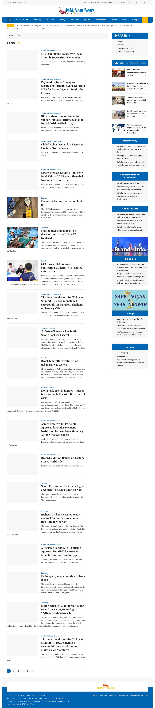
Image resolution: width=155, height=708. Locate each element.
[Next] (32, 671)
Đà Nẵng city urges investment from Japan (63, 577)
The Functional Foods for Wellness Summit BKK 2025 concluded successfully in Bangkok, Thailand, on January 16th (62, 302)
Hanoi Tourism (124, 26)
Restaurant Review (48, 328)
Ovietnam (125, 2)
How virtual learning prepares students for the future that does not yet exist (130, 393)
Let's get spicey (122, 383)
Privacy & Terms (136, 695)
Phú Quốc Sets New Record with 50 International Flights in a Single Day (130, 280)
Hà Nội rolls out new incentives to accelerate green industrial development (129, 196)
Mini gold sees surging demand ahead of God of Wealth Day (136, 100)
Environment (100, 20)
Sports (87, 20)
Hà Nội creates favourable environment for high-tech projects (137, 113)
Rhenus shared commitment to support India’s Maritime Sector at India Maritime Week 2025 (62, 119)
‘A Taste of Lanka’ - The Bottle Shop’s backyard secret (59, 333)
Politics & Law (22, 20)
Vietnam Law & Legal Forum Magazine (97, 2)
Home (11, 35)
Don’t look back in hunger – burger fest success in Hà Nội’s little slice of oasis (63, 394)
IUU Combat (33, 29)
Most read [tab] (138, 63)
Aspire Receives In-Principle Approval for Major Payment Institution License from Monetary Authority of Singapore (62, 429)
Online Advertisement (125, 52)
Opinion (114, 20)
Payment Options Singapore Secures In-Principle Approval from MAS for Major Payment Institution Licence (63, 87)
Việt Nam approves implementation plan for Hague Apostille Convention (136, 129)
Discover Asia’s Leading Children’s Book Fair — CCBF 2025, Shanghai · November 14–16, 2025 (62, 176)
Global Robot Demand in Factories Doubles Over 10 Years (62, 146)
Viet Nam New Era (52, 26)
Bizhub (116, 2)
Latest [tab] (119, 63)
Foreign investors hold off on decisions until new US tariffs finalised (59, 234)
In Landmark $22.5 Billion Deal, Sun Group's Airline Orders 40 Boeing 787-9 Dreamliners (131, 272)
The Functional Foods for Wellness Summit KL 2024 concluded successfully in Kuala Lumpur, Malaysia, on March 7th (62, 644)
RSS (146, 695)
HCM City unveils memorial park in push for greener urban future (130, 286)
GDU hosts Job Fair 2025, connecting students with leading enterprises (61, 267)
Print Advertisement (125, 48)
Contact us (123, 695)
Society (62, 20)
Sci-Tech (50, 20)
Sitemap (103, 695)
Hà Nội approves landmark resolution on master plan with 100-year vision (131, 163)
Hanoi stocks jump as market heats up (62, 202)
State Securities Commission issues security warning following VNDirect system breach (62, 609)
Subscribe (120, 45)
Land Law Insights (107, 26)
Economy (37, 20)
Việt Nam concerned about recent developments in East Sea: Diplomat (130, 342)
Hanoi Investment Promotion (86, 26)
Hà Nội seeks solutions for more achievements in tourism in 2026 (129, 228)
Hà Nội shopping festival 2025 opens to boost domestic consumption (130, 188)
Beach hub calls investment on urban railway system (59, 362)
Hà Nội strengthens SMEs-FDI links (130, 183)
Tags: (11, 43)
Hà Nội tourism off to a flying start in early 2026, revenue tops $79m (131, 215)
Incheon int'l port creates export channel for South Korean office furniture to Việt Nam (61, 518)
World (125, 20)
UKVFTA (45, 29)
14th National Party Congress (30, 26)
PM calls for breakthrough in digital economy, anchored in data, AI (137, 86)
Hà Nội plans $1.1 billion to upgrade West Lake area (130, 157)
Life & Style (74, 20)
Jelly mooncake (122, 386)
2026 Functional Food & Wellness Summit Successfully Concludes (61, 55)
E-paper (120, 35)
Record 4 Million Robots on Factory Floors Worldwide (62, 459)
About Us (134, 2)
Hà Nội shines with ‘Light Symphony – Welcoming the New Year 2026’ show (131, 149)
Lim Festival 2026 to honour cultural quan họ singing (136, 72)
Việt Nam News (77, 10)
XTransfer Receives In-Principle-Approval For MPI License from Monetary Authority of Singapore (61, 551)
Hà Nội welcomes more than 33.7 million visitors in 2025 (129, 222)
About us (112, 695)
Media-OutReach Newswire (51, 51)
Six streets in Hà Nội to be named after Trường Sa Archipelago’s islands (131, 335)
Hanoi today (67, 26)
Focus (10, 26)
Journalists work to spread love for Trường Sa (130, 329)
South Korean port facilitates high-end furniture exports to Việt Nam (62, 488)
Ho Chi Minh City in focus (16, 29)
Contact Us (144, 2)
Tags (18, 35)
